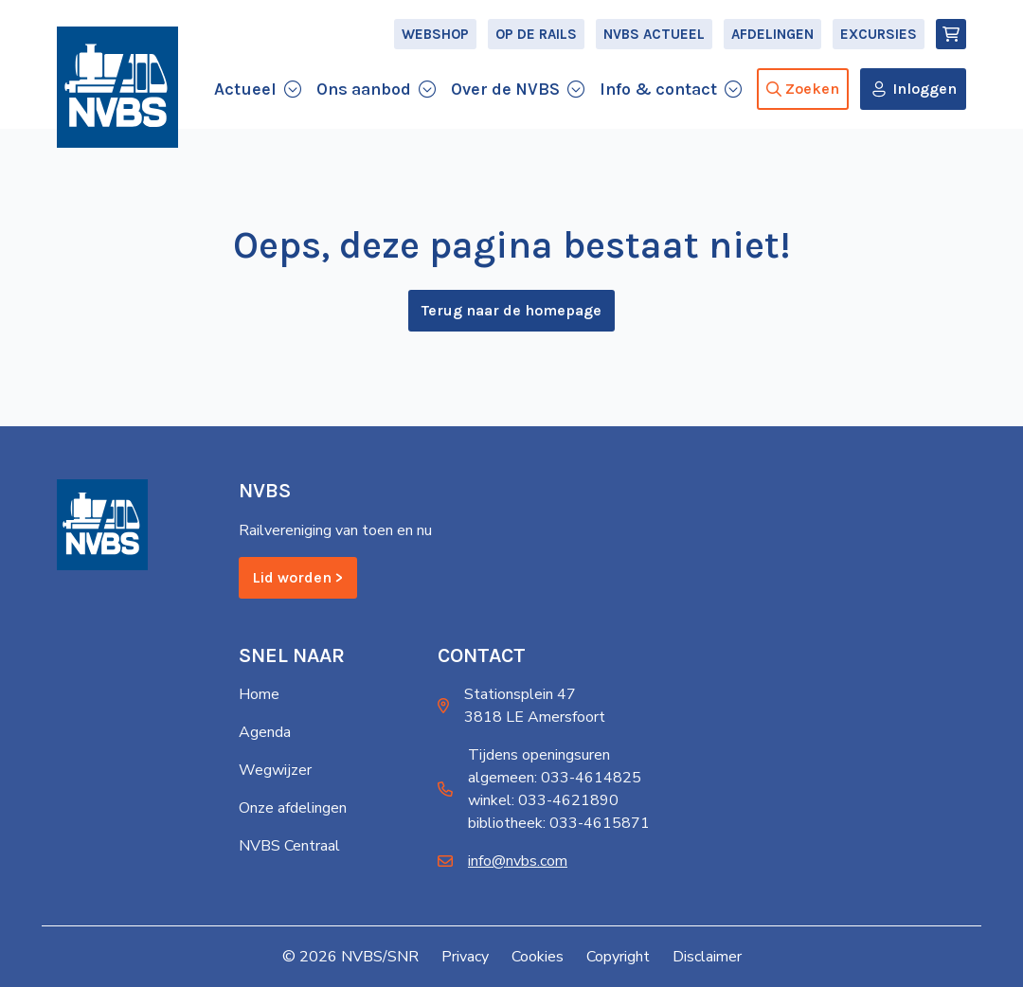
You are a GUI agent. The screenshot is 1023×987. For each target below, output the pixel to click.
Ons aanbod (363, 89)
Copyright (618, 956)
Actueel (245, 89)
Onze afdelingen (293, 808)
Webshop (435, 34)
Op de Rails (536, 34)
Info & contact (658, 89)
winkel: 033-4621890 (543, 800)
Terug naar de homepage (511, 310)
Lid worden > (298, 577)
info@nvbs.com (517, 861)
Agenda (265, 732)
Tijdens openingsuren (539, 755)
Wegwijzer (275, 770)
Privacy (465, 956)
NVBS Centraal (289, 845)
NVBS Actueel (654, 34)
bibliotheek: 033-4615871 (559, 823)
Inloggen (924, 89)
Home (259, 694)
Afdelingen (772, 34)
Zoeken (802, 89)
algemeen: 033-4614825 (554, 777)
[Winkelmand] (951, 34)
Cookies (538, 956)
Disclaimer (707, 956)
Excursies (878, 34)
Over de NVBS (505, 89)
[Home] (117, 87)
